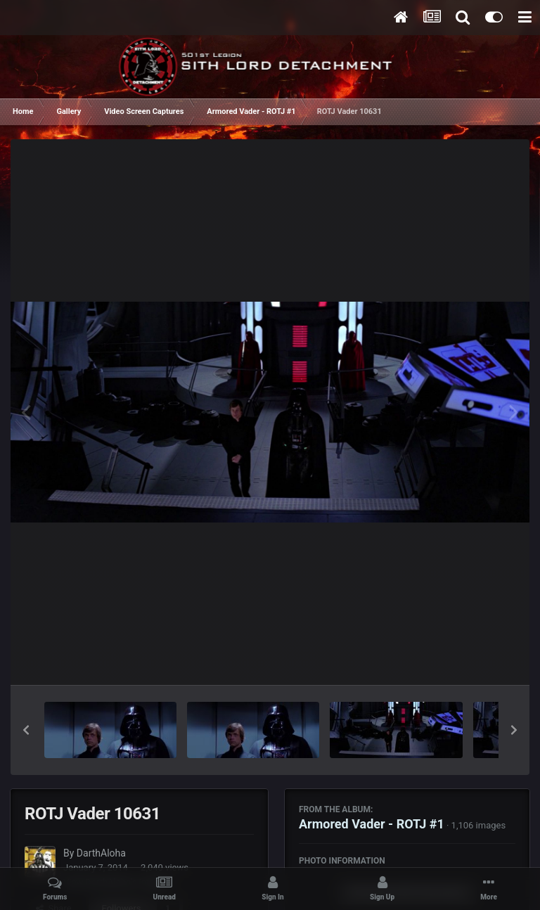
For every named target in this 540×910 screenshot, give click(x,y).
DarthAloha (101, 853)
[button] (26, 729)
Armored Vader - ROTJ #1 (371, 823)
